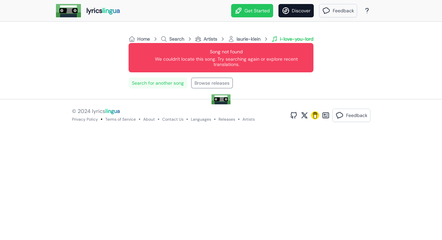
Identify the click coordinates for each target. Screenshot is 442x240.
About (149, 119)
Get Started (252, 11)
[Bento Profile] (326, 115)
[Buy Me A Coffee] (315, 115)
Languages (201, 119)
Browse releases (212, 83)
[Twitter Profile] (304, 115)
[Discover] (296, 10)
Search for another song (158, 83)
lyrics (106, 111)
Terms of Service (120, 119)
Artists (248, 119)
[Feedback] (338, 10)
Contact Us (173, 119)
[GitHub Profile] (294, 115)
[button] (338, 10)
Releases (227, 119)
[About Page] (367, 11)
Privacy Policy (85, 119)
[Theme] (379, 10)
